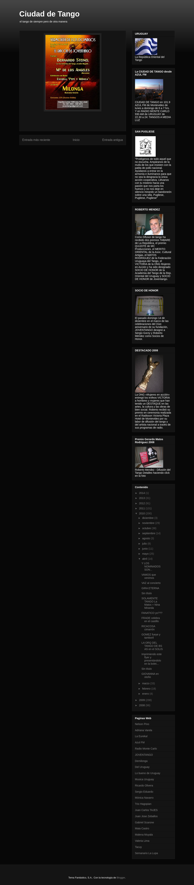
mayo (145, 553)
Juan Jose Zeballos (146, 816)
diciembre (148, 517)
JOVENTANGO (144, 754)
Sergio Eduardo (144, 791)
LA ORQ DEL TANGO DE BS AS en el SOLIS (152, 646)
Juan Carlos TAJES (146, 810)
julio (145, 543)
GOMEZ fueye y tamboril (150, 636)
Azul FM (140, 742)
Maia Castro (142, 828)
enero (146, 693)
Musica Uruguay (144, 779)
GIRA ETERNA (150, 588)
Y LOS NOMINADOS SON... (150, 566)
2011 (142, 508)
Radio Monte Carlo (146, 748)
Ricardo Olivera (144, 785)
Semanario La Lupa (146, 853)
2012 (142, 503)
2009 (142, 700)
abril (145, 558)
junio (145, 548)
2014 (142, 493)
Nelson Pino (142, 724)
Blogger (121, 877)
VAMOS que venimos (148, 576)
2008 (142, 705)
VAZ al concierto (151, 582)
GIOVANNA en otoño (150, 675)
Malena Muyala (144, 834)
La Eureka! (141, 736)
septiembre (149, 533)
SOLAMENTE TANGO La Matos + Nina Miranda (150, 603)
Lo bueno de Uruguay (147, 773)
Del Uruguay (142, 766)
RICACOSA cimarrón (148, 628)
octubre (147, 528)
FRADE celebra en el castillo (150, 619)
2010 (142, 513)
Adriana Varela (143, 730)
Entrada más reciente (36, 139)
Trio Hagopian (143, 803)
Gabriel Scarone (144, 822)
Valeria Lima (142, 840)
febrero (146, 688)
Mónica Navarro (144, 797)
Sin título (146, 593)
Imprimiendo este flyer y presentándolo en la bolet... (151, 659)
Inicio (76, 139)
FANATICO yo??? (151, 612)
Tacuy (138, 846)
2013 (142, 498)
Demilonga (141, 760)
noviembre (148, 522)
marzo (146, 683)
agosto (146, 538)
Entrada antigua (112, 139)
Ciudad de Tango (49, 14)
